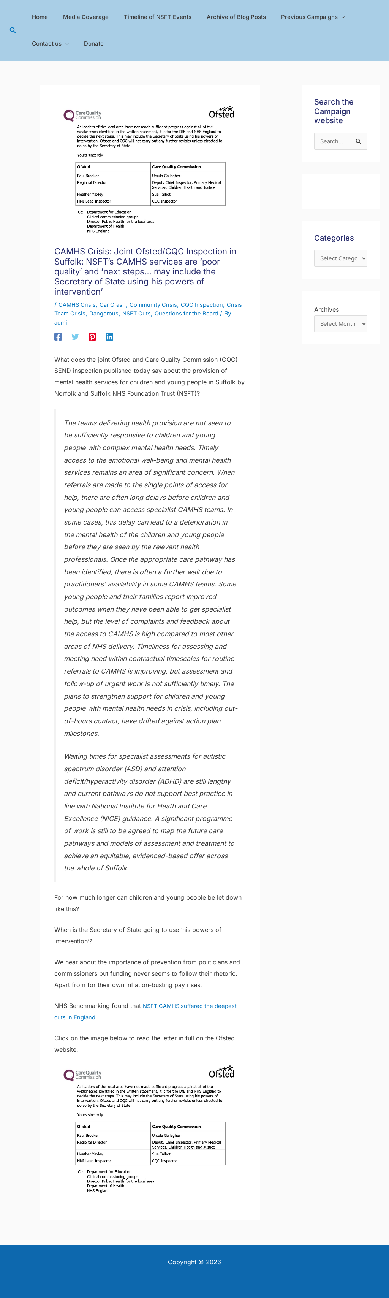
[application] (324, 17)
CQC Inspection (212, 304)
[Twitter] (75, 336)
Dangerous (125, 313)
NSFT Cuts (159, 313)
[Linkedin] (109, 336)
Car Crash (117, 304)
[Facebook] (58, 336)
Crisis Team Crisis (80, 313)
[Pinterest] (92, 336)
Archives (326, 311)
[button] (13, 30)
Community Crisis (160, 304)
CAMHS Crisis (79, 304)
